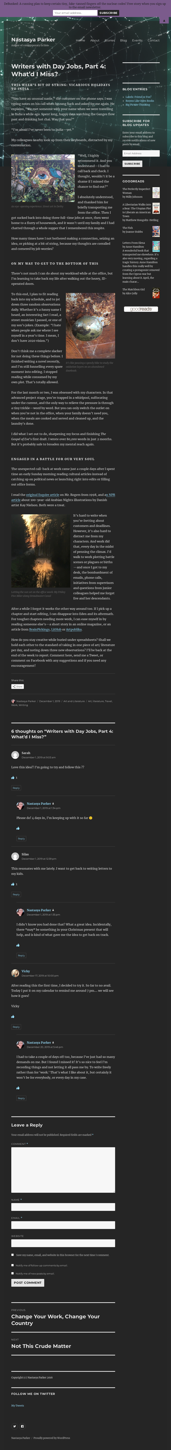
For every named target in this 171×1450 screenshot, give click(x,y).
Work (14, 705)
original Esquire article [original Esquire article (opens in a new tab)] (42, 495)
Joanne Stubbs (134, 231)
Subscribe (132, 163)
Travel (108, 701)
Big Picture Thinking (138, 104)
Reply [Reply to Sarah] (16, 787)
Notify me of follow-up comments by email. (42, 1265)
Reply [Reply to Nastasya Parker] (21, 838)
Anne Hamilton (135, 246)
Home (80, 40)
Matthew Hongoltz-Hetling (142, 220)
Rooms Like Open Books (140, 100)
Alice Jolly (131, 293)
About (95, 40)
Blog (123, 40)
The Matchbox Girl (134, 289)
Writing (23, 705)
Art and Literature (74, 701)
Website (17, 1236)
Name (16, 1199)
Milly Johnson (134, 196)
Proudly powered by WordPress (51, 1438)
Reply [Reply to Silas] (16, 894)
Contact (154, 40)
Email (16, 1218)
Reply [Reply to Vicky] (16, 1026)
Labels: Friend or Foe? (138, 97)
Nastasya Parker (33, 39)
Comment (19, 1144)
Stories (110, 40)
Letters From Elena (134, 243)
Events (137, 40)
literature (98, 701)
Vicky (26, 971)
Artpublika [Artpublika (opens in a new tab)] (74, 629)
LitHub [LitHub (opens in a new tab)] (56, 629)
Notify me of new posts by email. (35, 1273)
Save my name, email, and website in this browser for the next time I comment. (62, 1255)
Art (90, 701)
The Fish (128, 228)
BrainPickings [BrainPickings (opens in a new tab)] (39, 629)
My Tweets (17, 1405)
